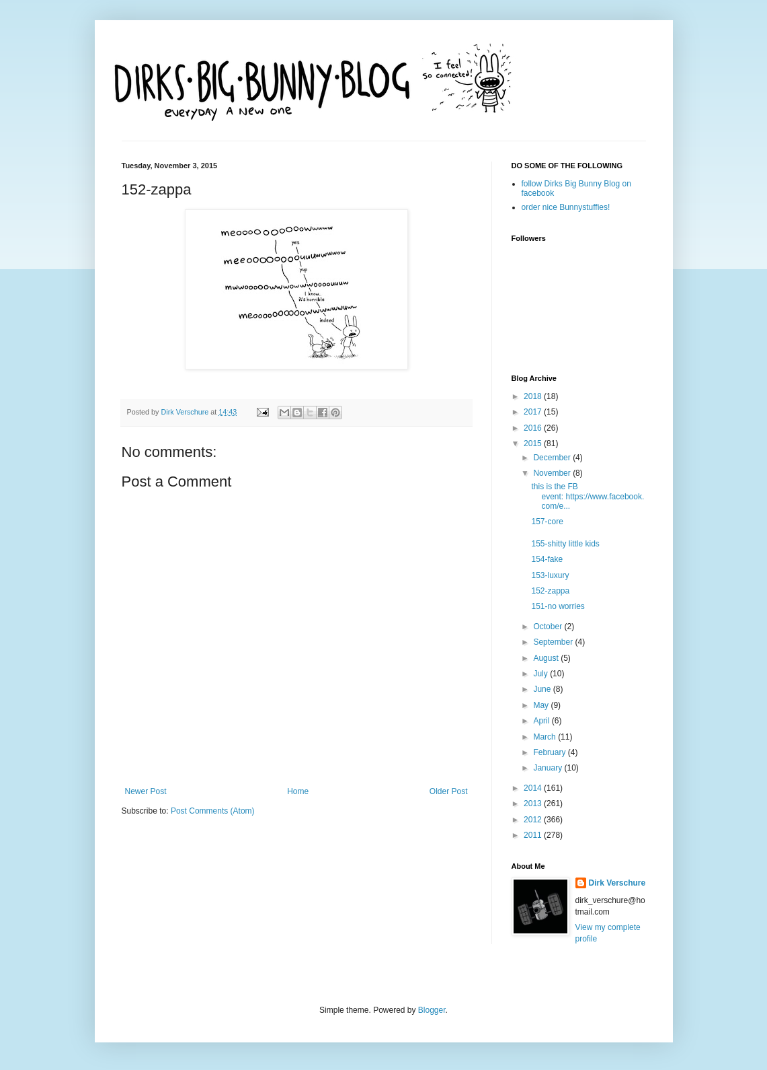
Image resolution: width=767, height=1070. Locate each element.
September (554, 642)
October (548, 626)
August (547, 658)
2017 (534, 412)
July (541, 673)
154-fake (547, 559)
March (545, 737)
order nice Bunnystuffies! (566, 207)
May (542, 705)
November (553, 473)
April (542, 720)
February (550, 752)
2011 (534, 835)
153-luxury (550, 575)
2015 (534, 443)
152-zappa (550, 591)
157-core (547, 521)
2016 (534, 428)
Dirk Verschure (186, 412)
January (548, 768)
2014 (534, 788)
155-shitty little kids (565, 543)
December (553, 457)
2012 (534, 819)
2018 (534, 396)
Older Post (449, 791)
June (543, 689)
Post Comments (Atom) (213, 811)
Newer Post (146, 791)
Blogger (432, 1010)
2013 (534, 803)
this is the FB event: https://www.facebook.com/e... (587, 496)
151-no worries (557, 606)
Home (298, 791)
